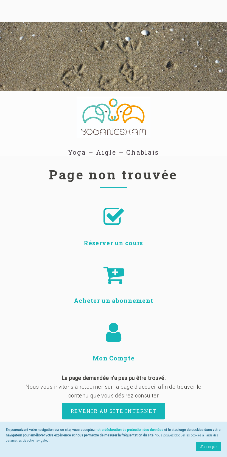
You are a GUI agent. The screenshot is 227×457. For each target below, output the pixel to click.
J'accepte (208, 446)
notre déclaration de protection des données (129, 430)
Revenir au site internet (114, 411)
